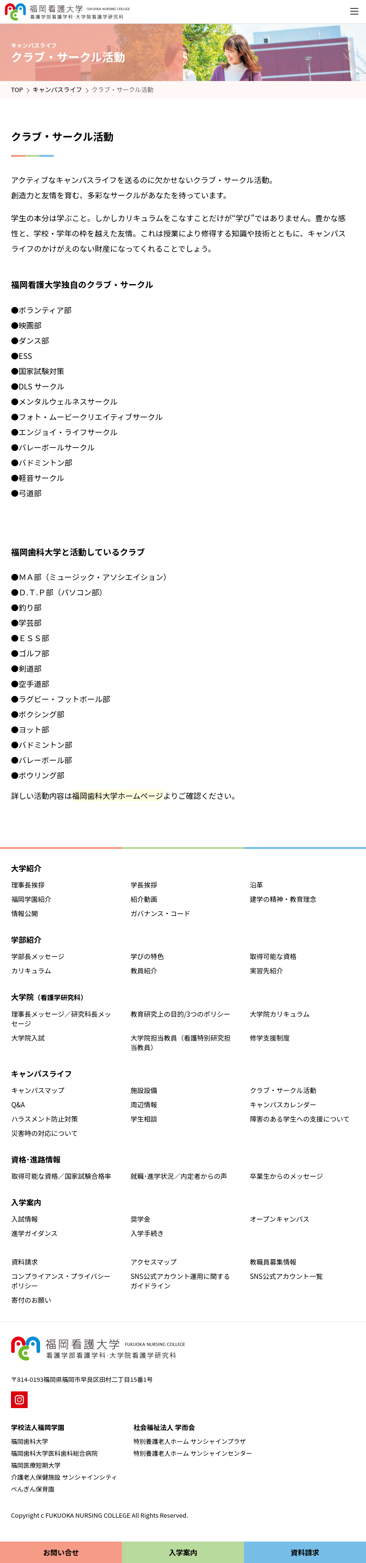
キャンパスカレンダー (283, 1104)
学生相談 (144, 1119)
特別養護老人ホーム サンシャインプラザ (189, 1441)
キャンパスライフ (57, 89)
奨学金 (141, 1219)
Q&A (18, 1104)
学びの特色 (147, 956)
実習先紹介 (266, 970)
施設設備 (144, 1090)
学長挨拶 (144, 884)
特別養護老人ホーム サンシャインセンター (193, 1453)
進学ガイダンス (34, 1233)
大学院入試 (28, 1037)
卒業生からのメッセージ (286, 1176)
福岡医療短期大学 (36, 1465)
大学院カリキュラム (280, 1014)
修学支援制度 (270, 1037)
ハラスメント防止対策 (44, 1119)
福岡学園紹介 (31, 899)
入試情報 (24, 1219)
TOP (17, 89)
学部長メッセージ (38, 956)
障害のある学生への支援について (300, 1119)
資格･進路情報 (36, 1159)
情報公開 (24, 913)
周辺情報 (144, 1104)
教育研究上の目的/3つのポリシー (180, 1014)
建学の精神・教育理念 (283, 899)
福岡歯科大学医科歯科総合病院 (54, 1453)
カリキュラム (31, 970)
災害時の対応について (44, 1133)
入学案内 (26, 1202)
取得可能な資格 (273, 956)
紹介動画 (144, 899)
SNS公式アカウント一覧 (286, 1276)
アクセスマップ (154, 1262)
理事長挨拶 (28, 884)
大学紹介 (26, 868)
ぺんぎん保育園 (32, 1488)
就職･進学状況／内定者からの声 (179, 1176)
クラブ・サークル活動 (283, 1090)
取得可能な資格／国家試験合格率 (61, 1176)
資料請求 (24, 1262)
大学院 (49, 996)
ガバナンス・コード (161, 913)
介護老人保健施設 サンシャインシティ (64, 1476)
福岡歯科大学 (29, 1441)
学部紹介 (26, 939)
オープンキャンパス (279, 1219)
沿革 (256, 884)
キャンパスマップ (38, 1090)
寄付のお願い (31, 1300)
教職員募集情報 (273, 1262)
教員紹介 (144, 970)
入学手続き (147, 1233)
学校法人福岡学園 (37, 1427)
